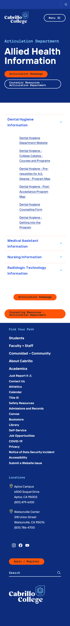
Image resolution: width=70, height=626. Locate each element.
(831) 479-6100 (24, 502)
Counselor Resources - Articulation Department (27, 84)
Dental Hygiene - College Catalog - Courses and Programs (34, 155)
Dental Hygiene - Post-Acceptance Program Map (34, 191)
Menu (55, 18)
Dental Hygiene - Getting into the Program (30, 222)
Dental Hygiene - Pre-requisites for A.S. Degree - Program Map (34, 173)
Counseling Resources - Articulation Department (27, 314)
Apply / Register (26, 561)
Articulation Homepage (26, 73)
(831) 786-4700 (24, 527)
